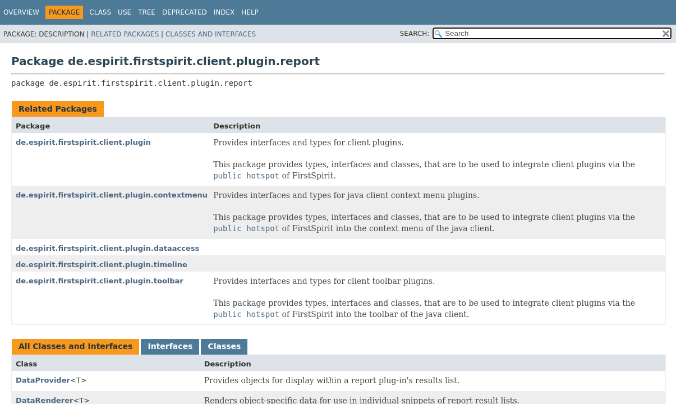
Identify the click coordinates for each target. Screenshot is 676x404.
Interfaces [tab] (170, 346)
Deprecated (184, 12)
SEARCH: (415, 34)
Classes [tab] (224, 346)
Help (250, 12)
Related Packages (125, 34)
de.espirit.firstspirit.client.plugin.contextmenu (112, 195)
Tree (146, 12)
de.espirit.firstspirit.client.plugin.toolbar (99, 281)
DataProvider (43, 380)
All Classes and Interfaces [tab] (75, 346)
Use (124, 12)
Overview (21, 12)
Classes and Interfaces (210, 34)
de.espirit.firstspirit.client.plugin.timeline (101, 264)
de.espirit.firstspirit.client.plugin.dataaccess (107, 248)
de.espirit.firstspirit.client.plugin (83, 142)
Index (224, 12)
